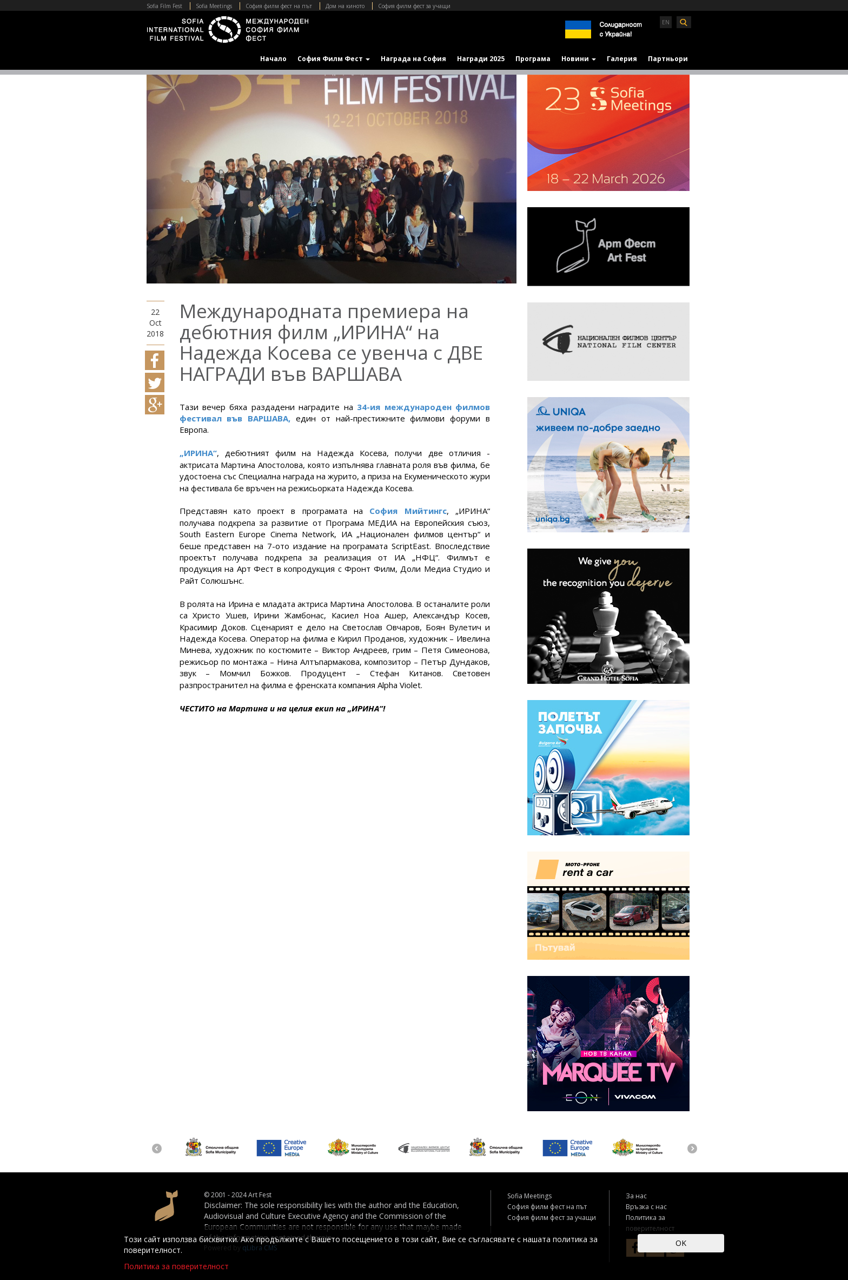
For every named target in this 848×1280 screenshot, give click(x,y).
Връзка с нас (646, 1206)
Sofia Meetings (214, 6)
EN (666, 22)
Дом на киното (345, 6)
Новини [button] (578, 58)
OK (680, 1243)
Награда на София (413, 58)
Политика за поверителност (176, 1266)
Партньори (668, 58)
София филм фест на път (279, 6)
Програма (533, 58)
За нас (636, 1195)
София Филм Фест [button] (333, 58)
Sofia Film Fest (164, 6)
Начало (273, 58)
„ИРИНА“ (198, 452)
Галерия (622, 58)
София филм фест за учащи (414, 6)
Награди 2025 (481, 58)
